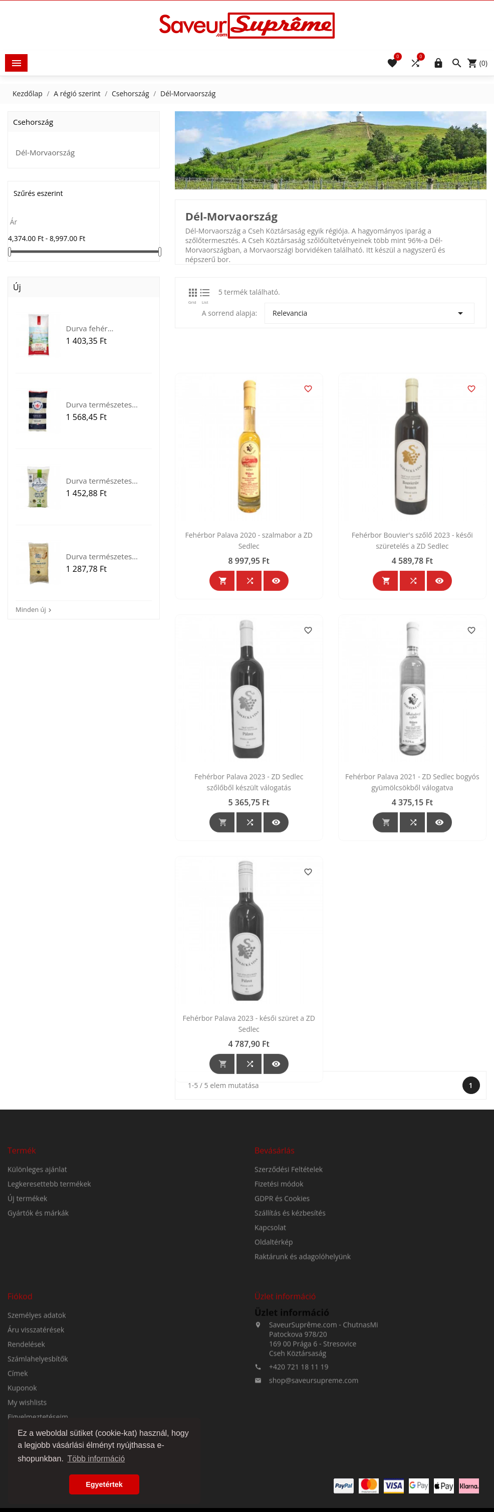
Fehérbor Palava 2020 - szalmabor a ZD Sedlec (249, 682)
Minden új (35, 609)
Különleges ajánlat (37, 1253)
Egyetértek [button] (104, 1484)
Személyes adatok (37, 1399)
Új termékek (27, 1282)
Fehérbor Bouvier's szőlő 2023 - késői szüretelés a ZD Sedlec (412, 682)
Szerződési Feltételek (289, 1253)
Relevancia (369, 313)
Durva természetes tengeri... (99, 404)
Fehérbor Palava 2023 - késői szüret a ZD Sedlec (249, 1166)
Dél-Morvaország (45, 152)
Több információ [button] (96, 1458)
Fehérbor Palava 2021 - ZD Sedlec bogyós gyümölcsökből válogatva (412, 924)
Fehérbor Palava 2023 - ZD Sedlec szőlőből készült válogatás (248, 924)
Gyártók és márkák (38, 1297)
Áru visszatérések (36, 1413)
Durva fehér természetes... (90, 328)
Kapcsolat (270, 1311)
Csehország (33, 122)
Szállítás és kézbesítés (290, 1297)
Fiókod (20, 1380)
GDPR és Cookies (282, 1282)
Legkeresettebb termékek (49, 1267)
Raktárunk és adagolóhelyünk (303, 1340)
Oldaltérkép (274, 1326)
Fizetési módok (279, 1267)
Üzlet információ (292, 1396)
